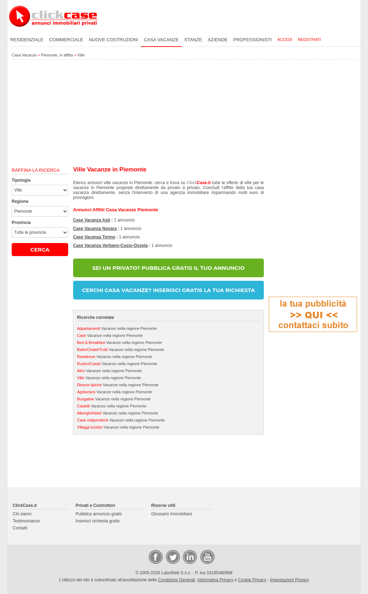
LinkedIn (189, 556)
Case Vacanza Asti (91, 220)
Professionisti (252, 39)
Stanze (193, 39)
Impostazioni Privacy (289, 579)
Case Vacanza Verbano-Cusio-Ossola (110, 245)
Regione (20, 201)
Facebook (155, 556)
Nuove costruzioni (113, 39)
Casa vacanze (161, 39)
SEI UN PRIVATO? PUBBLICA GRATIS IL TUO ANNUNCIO (168, 268)
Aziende (217, 39)
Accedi (285, 39)
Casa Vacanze (24, 55)
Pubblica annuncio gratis (99, 513)
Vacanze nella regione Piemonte (117, 328)
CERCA (39, 249)
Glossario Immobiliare (171, 513)
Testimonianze (26, 521)
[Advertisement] (184, 113)
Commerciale (66, 39)
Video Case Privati (207, 556)
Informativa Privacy (215, 579)
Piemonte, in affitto (57, 55)
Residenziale (26, 39)
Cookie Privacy (252, 579)
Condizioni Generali (176, 579)
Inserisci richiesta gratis (98, 521)
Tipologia (21, 180)
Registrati (309, 39)
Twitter (172, 556)
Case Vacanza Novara (95, 228)
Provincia (21, 222)
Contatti (20, 528)
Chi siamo (22, 513)
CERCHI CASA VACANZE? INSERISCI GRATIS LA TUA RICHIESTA (168, 290)
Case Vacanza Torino (94, 237)
